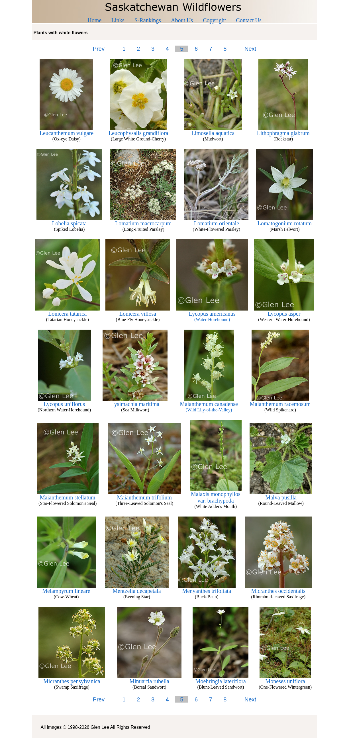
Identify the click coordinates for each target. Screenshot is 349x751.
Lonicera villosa (137, 311)
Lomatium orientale (216, 220)
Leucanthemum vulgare (66, 130)
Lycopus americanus (212, 313)
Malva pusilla (281, 495)
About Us (182, 20)
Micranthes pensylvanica (71, 678)
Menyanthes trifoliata (207, 588)
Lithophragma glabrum (283, 130)
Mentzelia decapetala (137, 588)
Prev (99, 49)
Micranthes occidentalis (278, 588)
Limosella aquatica (213, 130)
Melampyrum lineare (66, 588)
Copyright (214, 20)
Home (94, 20)
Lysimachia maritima (135, 401)
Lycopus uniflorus (64, 401)
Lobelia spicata (69, 220)
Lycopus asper (284, 311)
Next (250, 49)
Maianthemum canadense (209, 404)
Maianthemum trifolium (144, 495)
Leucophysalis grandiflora (138, 130)
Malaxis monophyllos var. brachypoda (216, 495)
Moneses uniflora (285, 678)
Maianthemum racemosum (280, 401)
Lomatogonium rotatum (284, 220)
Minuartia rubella (149, 678)
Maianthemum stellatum (68, 495)
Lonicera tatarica (67, 311)
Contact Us (248, 20)
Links (118, 20)
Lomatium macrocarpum (143, 220)
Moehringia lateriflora (220, 678)
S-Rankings (147, 20)
